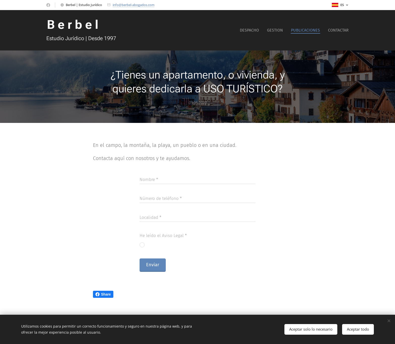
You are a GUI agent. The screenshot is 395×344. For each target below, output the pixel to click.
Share (103, 294)
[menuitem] (251, 30)
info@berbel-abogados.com (133, 5)
